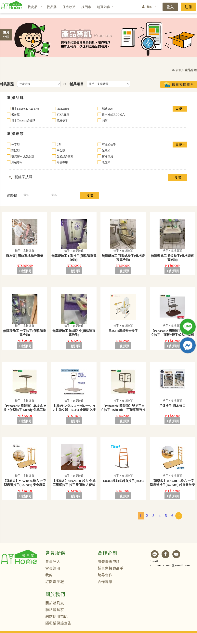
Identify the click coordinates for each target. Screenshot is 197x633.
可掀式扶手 (109, 144)
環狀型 (15, 150)
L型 (59, 144)
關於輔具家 (54, 602)
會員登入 (52, 561)
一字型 (15, 144)
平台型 (61, 150)
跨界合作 (105, 574)
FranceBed (63, 108)
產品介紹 (191, 70)
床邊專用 (107, 156)
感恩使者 (62, 120)
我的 (149, 6)
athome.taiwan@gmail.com (170, 563)
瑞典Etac (107, 108)
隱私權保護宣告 (58, 622)
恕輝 (105, 120)
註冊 (188, 6)
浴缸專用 (62, 162)
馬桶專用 (16, 162)
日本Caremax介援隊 (23, 120)
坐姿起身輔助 (65, 156)
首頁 (179, 70)
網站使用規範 (56, 616)
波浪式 (106, 150)
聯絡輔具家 (54, 609)
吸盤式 (106, 162)
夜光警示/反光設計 (22, 156)
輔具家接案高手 (111, 568)
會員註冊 (52, 568)
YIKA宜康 (63, 114)
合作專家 (105, 581)
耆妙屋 (15, 114)
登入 (170, 6)
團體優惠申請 (109, 561)
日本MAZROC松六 (113, 114)
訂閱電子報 (54, 581)
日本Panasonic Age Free (25, 108)
